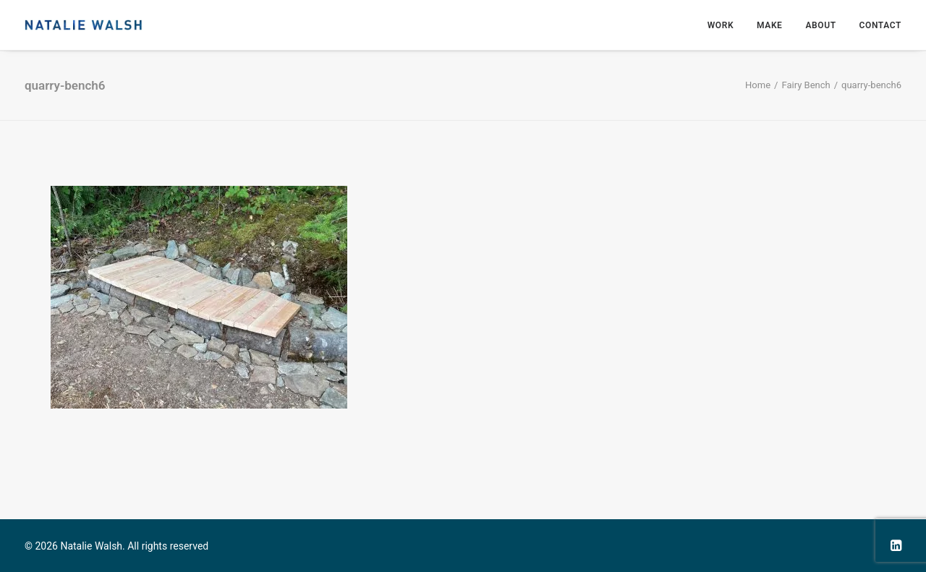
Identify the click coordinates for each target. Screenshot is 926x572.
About (820, 25)
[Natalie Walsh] (84, 25)
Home (757, 85)
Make (769, 25)
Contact (880, 25)
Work (721, 25)
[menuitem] (726, 25)
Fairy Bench (805, 85)
